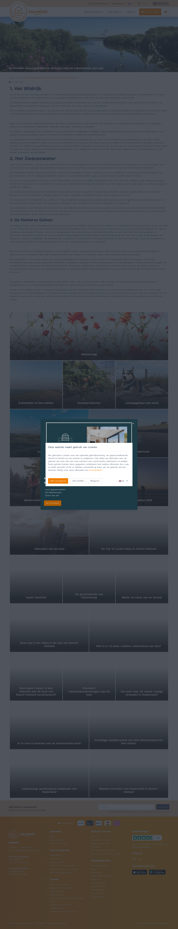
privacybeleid (95, 470)
